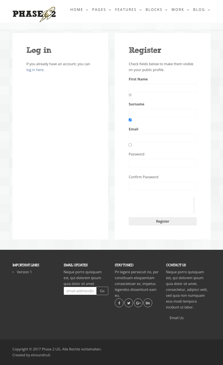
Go (102, 290)
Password (136, 154)
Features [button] (126, 11)
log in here (35, 69)
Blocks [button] (155, 11)
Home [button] (77, 11)
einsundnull (40, 355)
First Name (138, 79)
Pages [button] (100, 11)
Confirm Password (144, 177)
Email (133, 129)
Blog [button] (200, 11)
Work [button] (178, 11)
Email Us (177, 317)
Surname (136, 104)
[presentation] (161, 205)
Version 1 (24, 272)
